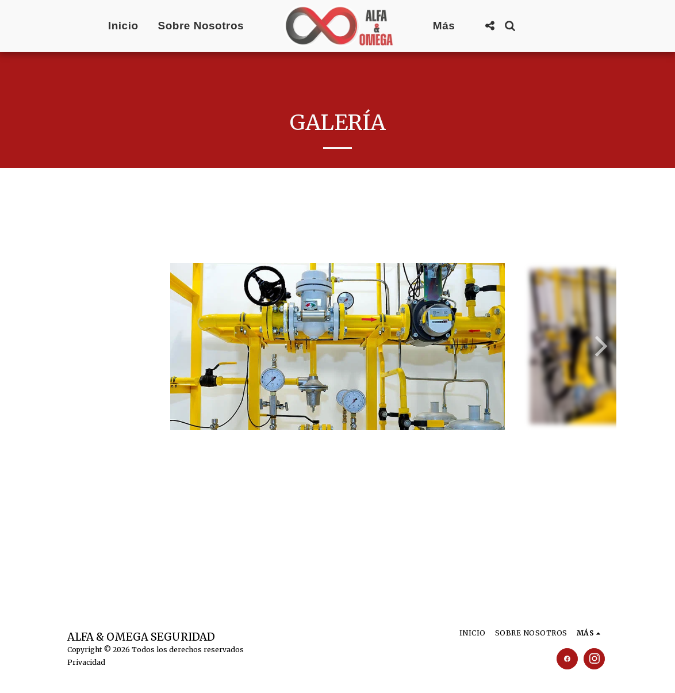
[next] (599, 346)
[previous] (76, 346)
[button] (489, 25)
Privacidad (86, 662)
